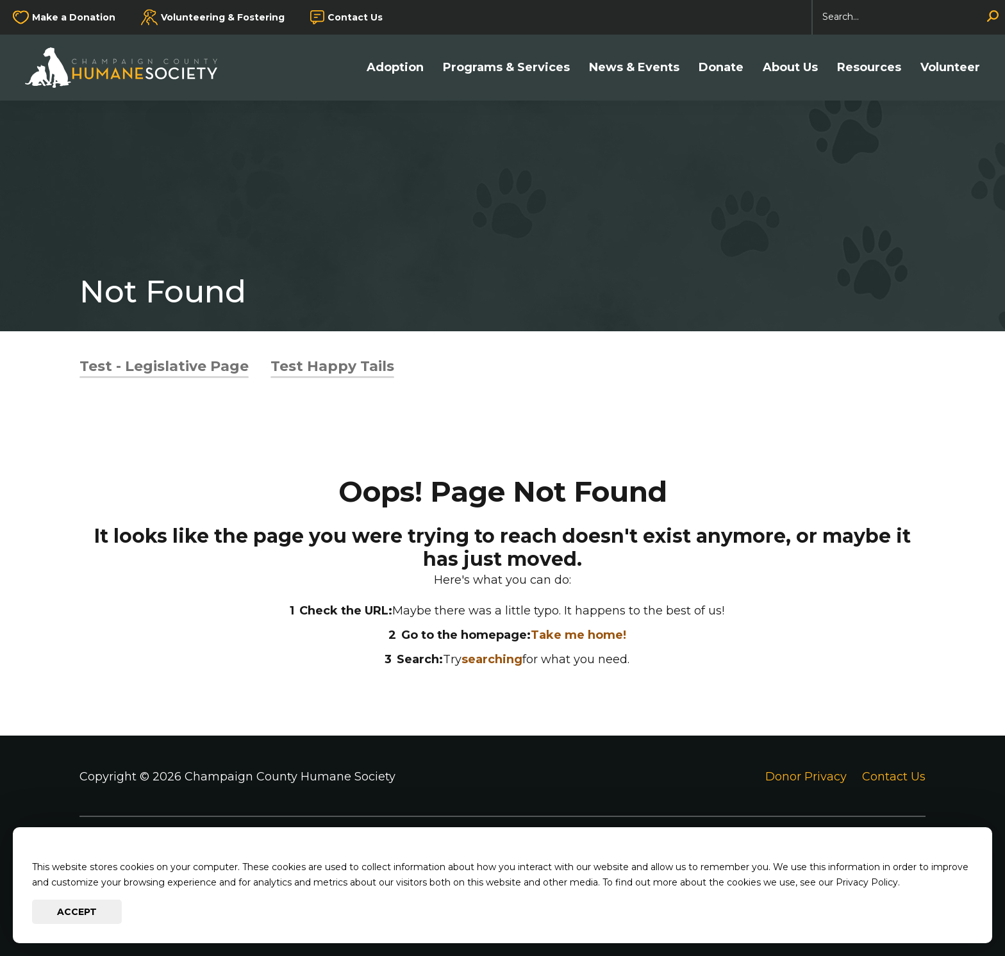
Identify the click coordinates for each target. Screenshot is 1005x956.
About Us (790, 67)
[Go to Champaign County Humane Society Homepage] (127, 68)
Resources (869, 67)
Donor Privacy (806, 777)
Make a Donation (73, 17)
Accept (77, 912)
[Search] (909, 17)
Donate (721, 67)
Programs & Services (506, 67)
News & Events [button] (634, 67)
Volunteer (950, 67)
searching (491, 659)
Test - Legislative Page (164, 366)
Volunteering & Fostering (223, 17)
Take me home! (578, 635)
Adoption (395, 67)
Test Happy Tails (332, 366)
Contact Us (355, 17)
